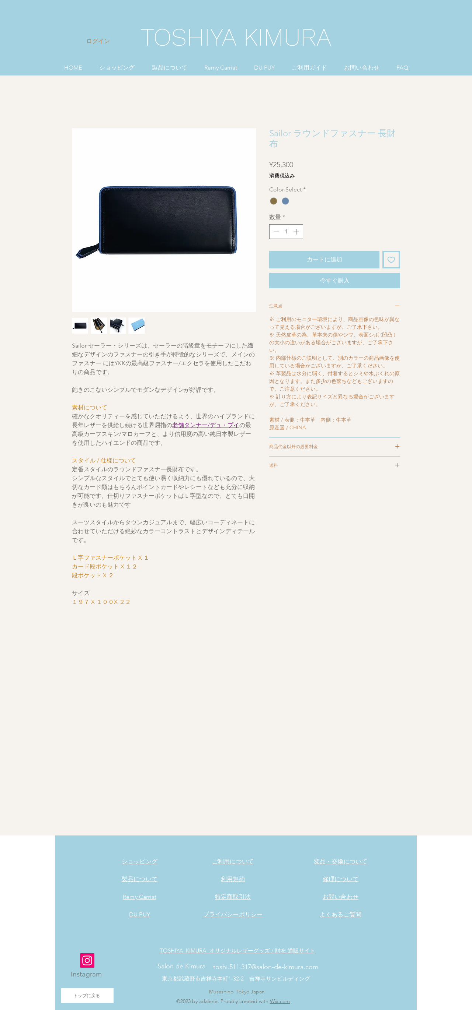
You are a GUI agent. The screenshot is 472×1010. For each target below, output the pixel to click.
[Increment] (297, 232)
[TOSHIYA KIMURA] (236, 37)
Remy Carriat (139, 896)
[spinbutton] (286, 232)
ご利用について (233, 861)
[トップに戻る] (87, 995)
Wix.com (280, 1001)
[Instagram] (87, 960)
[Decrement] (275, 232)
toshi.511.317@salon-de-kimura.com (265, 967)
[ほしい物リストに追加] (391, 259)
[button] (116, 64)
